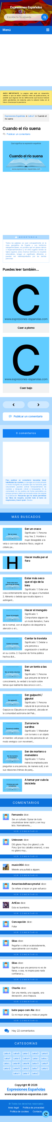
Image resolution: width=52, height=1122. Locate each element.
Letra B (16, 1059)
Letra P (45, 1069)
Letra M (16, 1069)
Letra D (35, 1059)
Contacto (37, 1117)
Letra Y (26, 1079)
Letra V (16, 1079)
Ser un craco (33, 535)
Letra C (26, 1059)
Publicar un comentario (18, 140)
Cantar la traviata (36, 644)
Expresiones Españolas (26, 9)
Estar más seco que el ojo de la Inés (34, 588)
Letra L (7, 1069)
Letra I (35, 1064)
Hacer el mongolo (36, 616)
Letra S (26, 1074)
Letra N (26, 1069)
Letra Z (35, 1079)
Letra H (26, 1064)
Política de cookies (19, 1117)
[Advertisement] (26, 66)
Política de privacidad (33, 1113)
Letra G (17, 1064)
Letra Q (7, 1074)
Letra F (8, 1064)
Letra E (45, 1059)
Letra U (45, 1074)
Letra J (44, 1064)
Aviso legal (13, 1113)
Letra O (35, 1069)
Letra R (16, 1074)
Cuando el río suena (21, 134)
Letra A (7, 1059)
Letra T (35, 1074)
